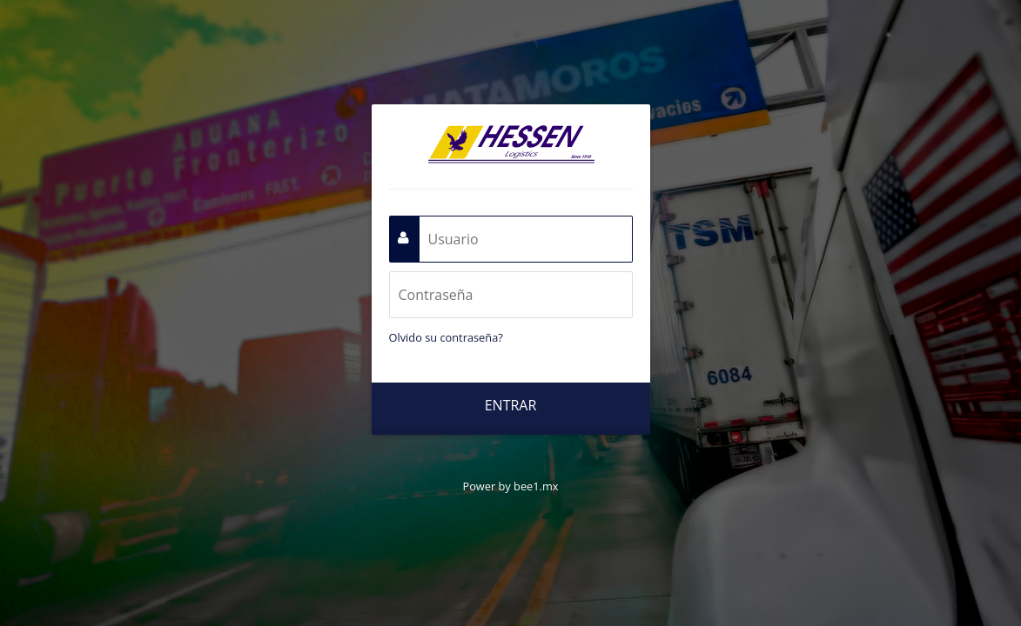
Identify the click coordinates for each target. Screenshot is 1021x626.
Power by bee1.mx (510, 486)
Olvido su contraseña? (446, 337)
